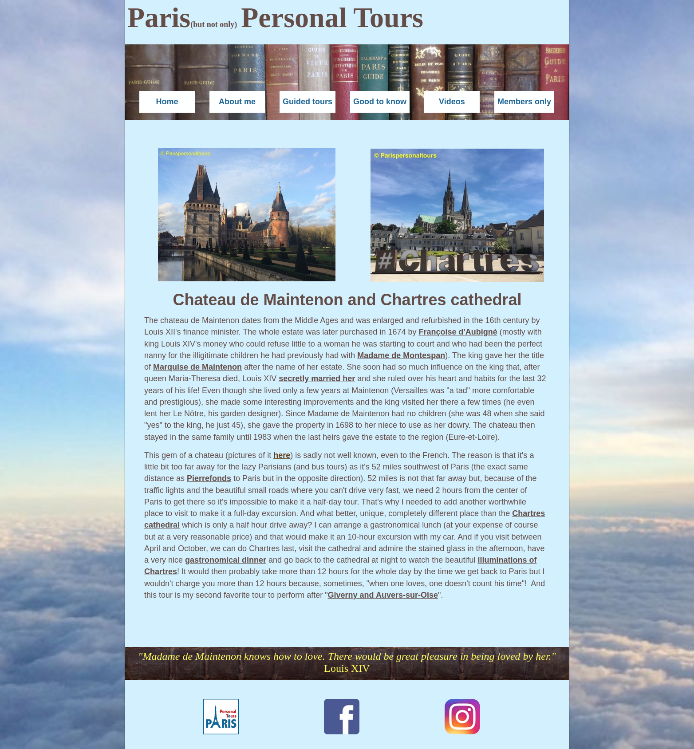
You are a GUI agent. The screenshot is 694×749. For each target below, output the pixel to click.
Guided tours (307, 101)
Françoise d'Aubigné (457, 331)
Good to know (379, 101)
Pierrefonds (209, 478)
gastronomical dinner (225, 560)
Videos (452, 101)
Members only (524, 101)
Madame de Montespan (401, 355)
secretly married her (317, 378)
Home (167, 101)
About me (237, 101)
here (281, 455)
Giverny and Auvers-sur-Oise (383, 595)
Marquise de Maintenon (197, 367)
